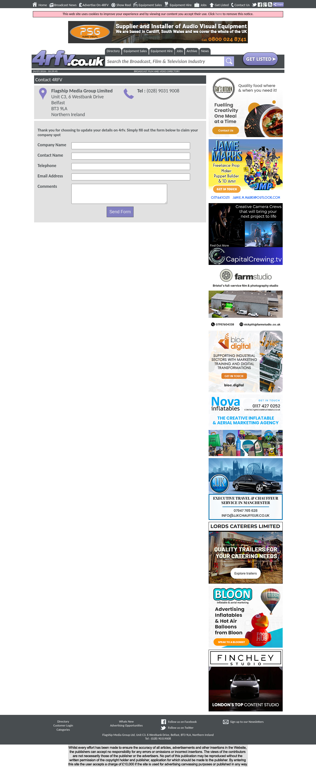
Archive (192, 51)
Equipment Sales (150, 5)
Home (43, 5)
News (205, 51)
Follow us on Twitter (181, 727)
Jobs (203, 5)
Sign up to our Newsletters (247, 722)
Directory (113, 51)
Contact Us (242, 5)
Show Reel (124, 5)
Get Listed (222, 5)
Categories (63, 729)
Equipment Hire (181, 5)
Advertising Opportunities (126, 725)
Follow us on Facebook (182, 722)
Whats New (126, 721)
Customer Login (63, 725)
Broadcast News (65, 5)
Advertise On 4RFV (95, 5)
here (219, 14)
